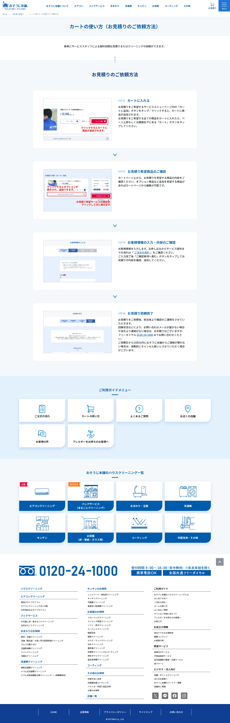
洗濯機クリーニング (31, 661)
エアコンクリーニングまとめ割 (34, 606)
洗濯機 (128, 5)
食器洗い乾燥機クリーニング (100, 606)
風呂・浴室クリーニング (31, 636)
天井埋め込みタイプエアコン (33, 609)
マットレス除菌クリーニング (100, 621)
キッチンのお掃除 (97, 588)
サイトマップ (145, 712)
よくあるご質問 (161, 609)
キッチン (142, 5)
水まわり (114, 5)
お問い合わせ (176, 712)
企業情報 (84, 712)
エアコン (78, 5)
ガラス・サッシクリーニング (100, 640)
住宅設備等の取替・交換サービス (168, 659)
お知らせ (158, 621)
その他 (187, 5)
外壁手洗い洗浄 (94, 678)
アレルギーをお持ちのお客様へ (167, 617)
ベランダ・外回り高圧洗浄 (99, 686)
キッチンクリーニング (97, 598)
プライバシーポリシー (115, 712)
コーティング (171, 5)
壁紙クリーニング (95, 636)
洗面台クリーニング (29, 655)
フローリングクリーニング (99, 617)
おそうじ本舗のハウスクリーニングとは (171, 594)
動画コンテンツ (161, 636)
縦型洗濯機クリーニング (31, 667)
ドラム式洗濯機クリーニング (33, 671)
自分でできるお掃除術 (163, 632)
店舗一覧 (92, 696)
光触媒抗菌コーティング (98, 682)
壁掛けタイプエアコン (30, 602)
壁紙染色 (91, 632)
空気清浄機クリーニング (98, 659)
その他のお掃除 (95, 673)
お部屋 (155, 5)
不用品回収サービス (162, 655)
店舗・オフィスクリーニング (166, 675)
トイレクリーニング (29, 652)
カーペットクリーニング (98, 629)
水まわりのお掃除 (30, 631)
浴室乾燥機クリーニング (31, 648)
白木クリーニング (95, 644)
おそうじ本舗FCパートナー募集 (167, 682)
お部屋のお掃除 (95, 611)
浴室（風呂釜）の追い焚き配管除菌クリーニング (42, 640)
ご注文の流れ (142, 252)
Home (53, 712)
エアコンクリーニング (33, 596)
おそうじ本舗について (57, 5)
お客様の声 (159, 640)
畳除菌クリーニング (96, 648)
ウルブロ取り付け (28, 644)
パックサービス (97, 5)
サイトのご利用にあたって (165, 613)
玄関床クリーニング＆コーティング (103, 651)
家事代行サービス (161, 652)
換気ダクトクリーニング (98, 655)
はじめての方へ (161, 598)
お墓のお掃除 (93, 690)
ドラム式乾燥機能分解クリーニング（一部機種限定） (44, 675)
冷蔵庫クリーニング (96, 602)
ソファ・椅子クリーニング (99, 625)
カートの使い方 (161, 606)
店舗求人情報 (160, 686)
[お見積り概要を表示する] (212, 5)
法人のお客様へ (161, 678)
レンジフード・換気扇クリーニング (103, 594)
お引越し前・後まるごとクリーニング (37, 621)
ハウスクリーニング (31, 588)
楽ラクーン (159, 663)
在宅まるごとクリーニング (32, 625)
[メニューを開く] (224, 5)
